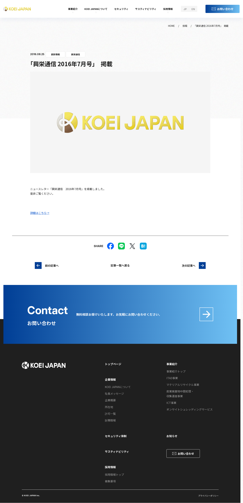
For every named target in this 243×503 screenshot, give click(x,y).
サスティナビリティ (145, 9)
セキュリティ (121, 9)
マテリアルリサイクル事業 (182, 385)
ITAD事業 (172, 378)
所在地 (109, 407)
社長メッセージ (114, 393)
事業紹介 (73, 9)
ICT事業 (171, 403)
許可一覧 (110, 414)
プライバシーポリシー (208, 495)
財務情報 (110, 420)
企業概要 (110, 400)
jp (185, 9)
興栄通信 (75, 54)
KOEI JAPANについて (95, 9)
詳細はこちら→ (39, 213)
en (193, 9)
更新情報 (55, 54)
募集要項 (110, 481)
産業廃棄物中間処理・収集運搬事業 (180, 393)
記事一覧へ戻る (120, 265)
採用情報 (168, 9)
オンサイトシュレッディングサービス (189, 409)
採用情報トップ (114, 474)
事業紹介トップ (176, 371)
